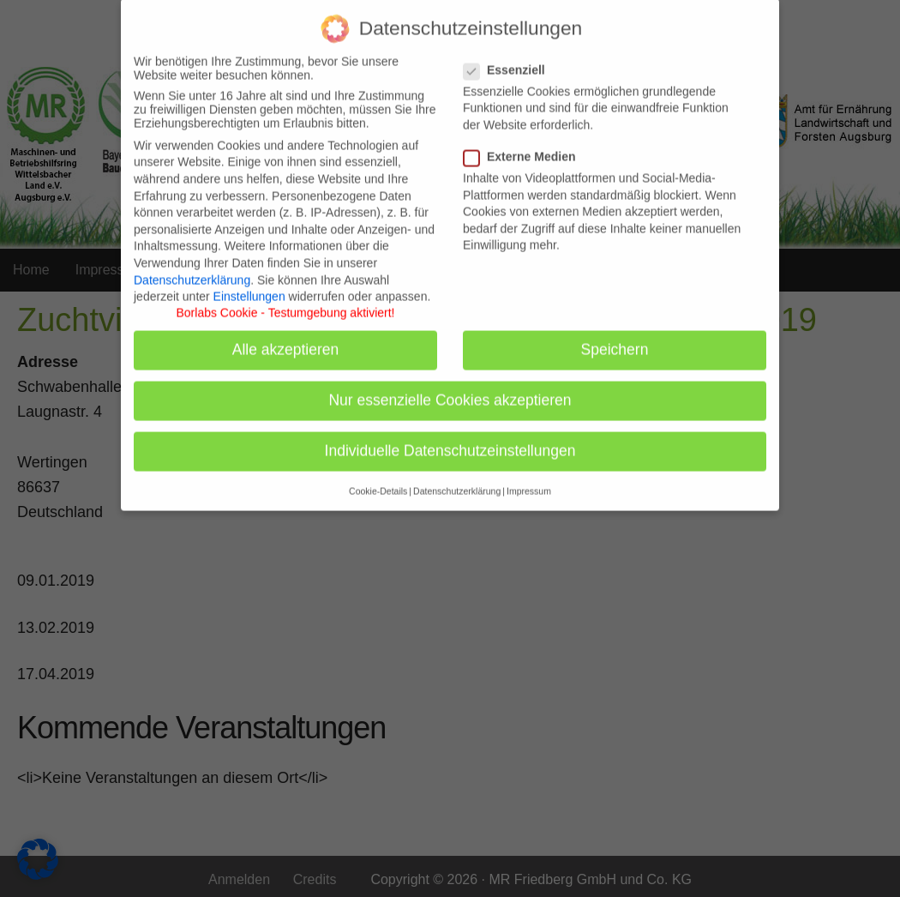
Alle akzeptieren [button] (285, 340)
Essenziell (509, 61)
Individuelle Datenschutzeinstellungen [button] (450, 441)
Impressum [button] (529, 482)
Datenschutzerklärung (192, 270)
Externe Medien (524, 147)
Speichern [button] (615, 340)
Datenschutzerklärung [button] (457, 482)
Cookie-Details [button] (378, 482)
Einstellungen (249, 287)
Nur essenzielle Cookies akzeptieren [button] (449, 391)
